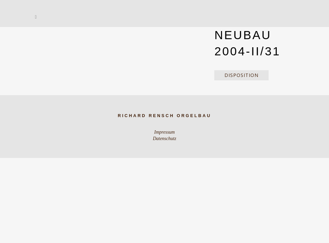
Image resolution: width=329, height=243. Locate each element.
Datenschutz (164, 138)
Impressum (164, 132)
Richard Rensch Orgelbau (164, 115)
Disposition (241, 75)
